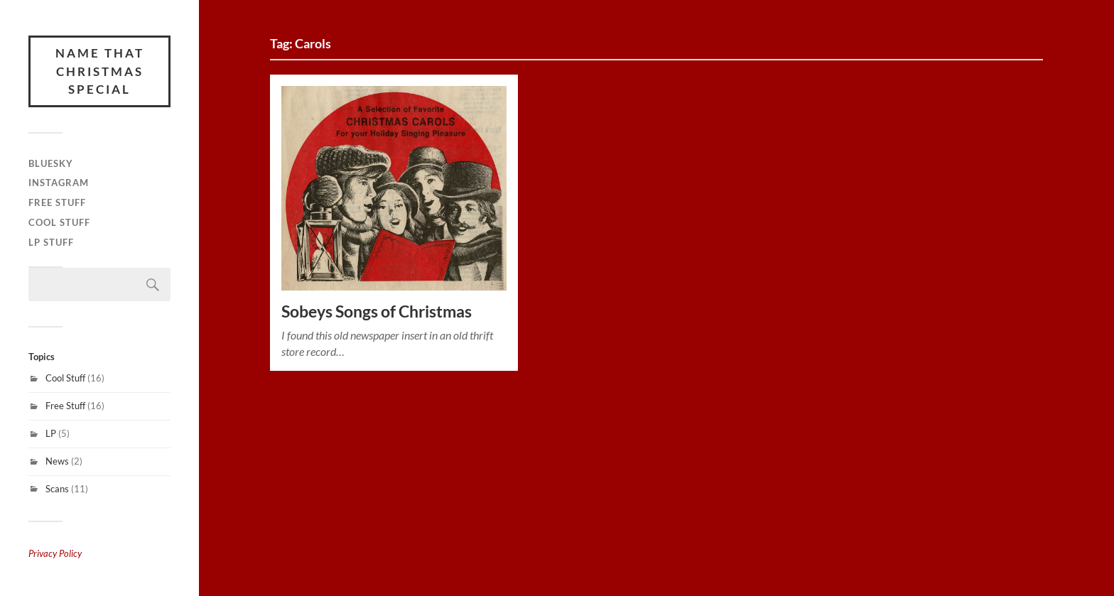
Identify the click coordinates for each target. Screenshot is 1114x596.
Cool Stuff (59, 222)
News (57, 461)
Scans (57, 488)
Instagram (58, 182)
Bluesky (50, 163)
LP (50, 433)
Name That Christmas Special (99, 71)
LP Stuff (51, 242)
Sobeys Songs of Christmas (376, 311)
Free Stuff (57, 202)
